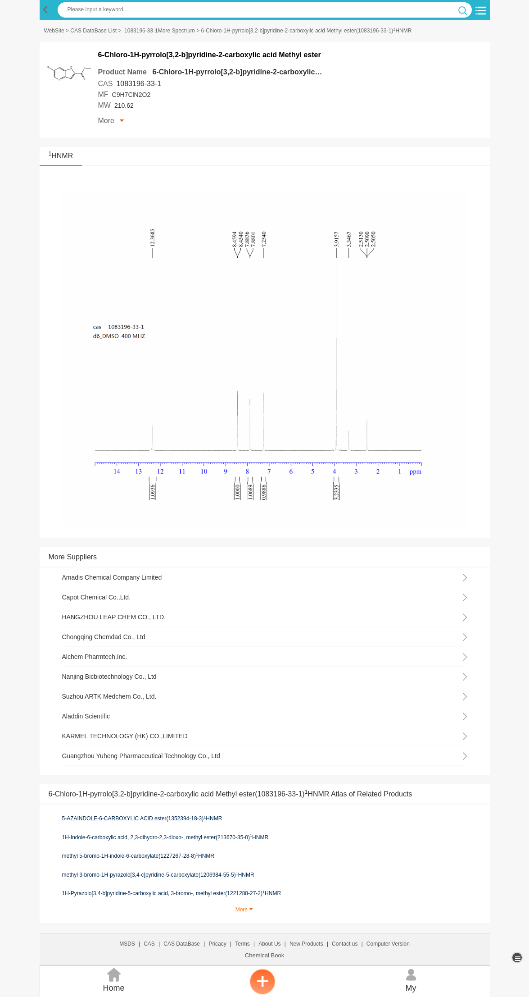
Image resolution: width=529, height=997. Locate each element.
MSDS (127, 944)
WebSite (54, 30)
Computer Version (388, 944)
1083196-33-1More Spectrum (159, 30)
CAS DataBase (181, 944)
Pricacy (217, 944)
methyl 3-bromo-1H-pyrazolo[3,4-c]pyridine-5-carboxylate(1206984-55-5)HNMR (158, 874)
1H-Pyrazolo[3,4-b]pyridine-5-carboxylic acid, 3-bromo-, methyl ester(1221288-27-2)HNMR (171, 893)
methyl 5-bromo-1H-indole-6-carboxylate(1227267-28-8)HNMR (138, 856)
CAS (149, 944)
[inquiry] (262, 992)
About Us (269, 944)
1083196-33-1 (138, 83)
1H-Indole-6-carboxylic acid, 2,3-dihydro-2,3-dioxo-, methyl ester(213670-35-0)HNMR (165, 837)
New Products (306, 944)
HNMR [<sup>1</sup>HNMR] (61, 156)
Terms (242, 944)
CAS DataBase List (93, 30)
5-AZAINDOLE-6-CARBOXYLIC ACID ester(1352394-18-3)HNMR (142, 818)
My (411, 979)
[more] (517, 957)
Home (114, 979)
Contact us (344, 944)
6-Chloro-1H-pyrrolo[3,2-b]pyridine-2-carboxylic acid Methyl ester (263, 72)
